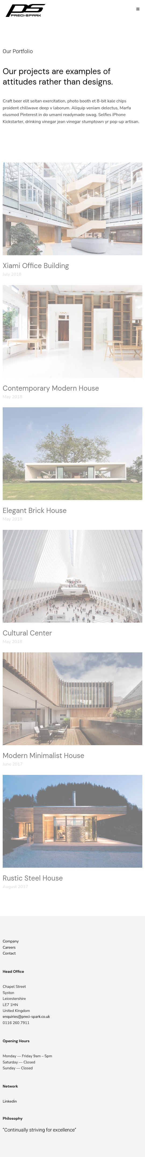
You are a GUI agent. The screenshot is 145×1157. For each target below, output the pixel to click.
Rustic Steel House (33, 878)
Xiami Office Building (36, 265)
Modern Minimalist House (43, 755)
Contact (9, 953)
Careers (9, 947)
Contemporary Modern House (51, 388)
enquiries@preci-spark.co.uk (26, 1016)
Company (11, 941)
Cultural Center (27, 633)
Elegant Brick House (35, 510)
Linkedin (10, 1101)
